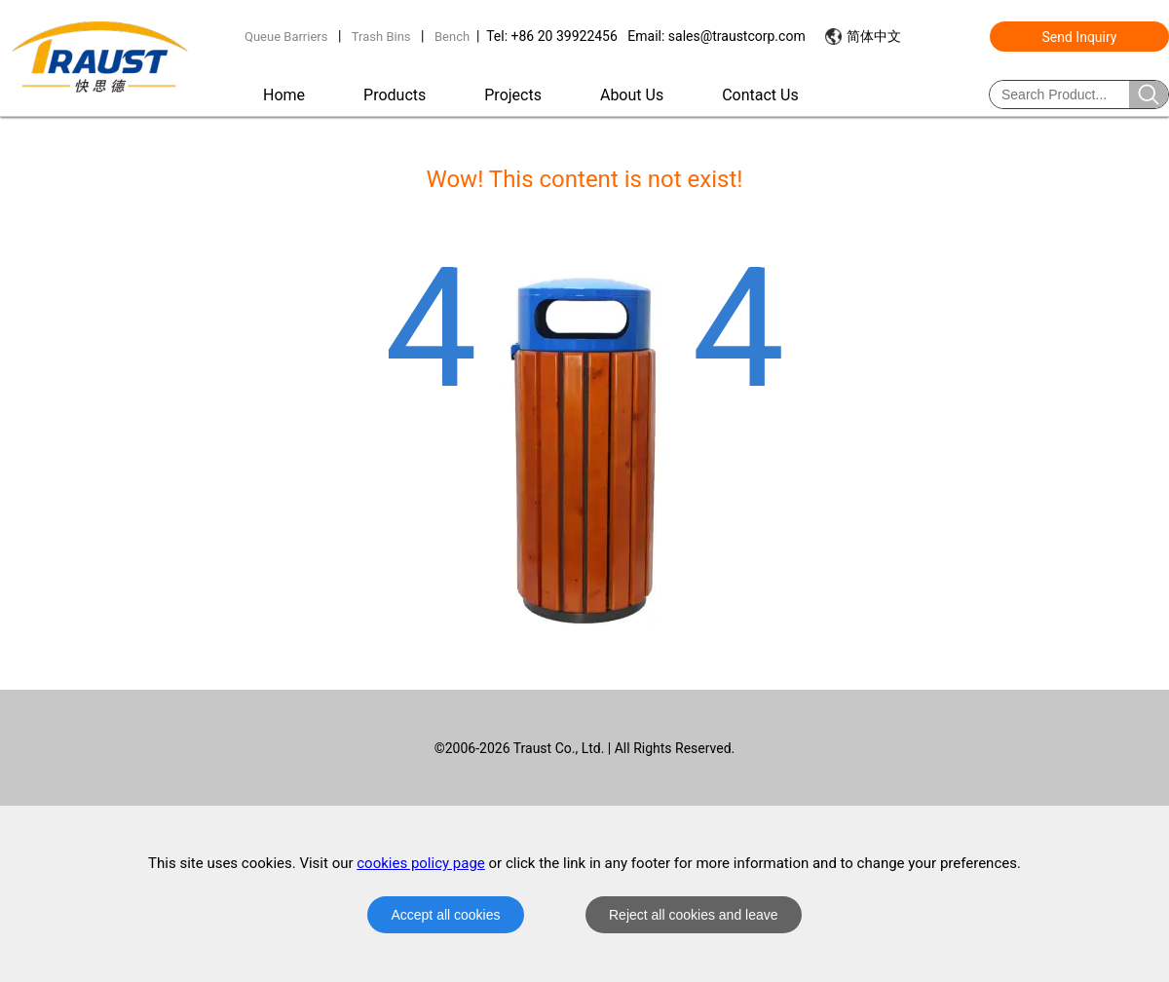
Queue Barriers (286, 36)
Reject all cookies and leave (693, 915)
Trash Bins (381, 36)
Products (394, 95)
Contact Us (760, 95)
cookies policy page (421, 863)
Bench (452, 36)
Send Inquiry (1079, 37)
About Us (631, 95)
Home (284, 95)
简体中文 (874, 36)
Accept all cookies (445, 915)
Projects (513, 95)
